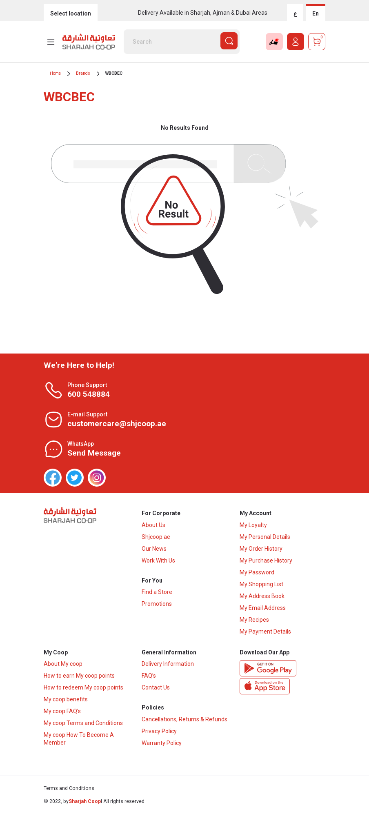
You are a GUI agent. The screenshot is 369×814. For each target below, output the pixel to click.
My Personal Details (265, 537)
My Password (257, 572)
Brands (83, 73)
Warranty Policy (162, 743)
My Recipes (254, 619)
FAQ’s (149, 676)
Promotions (157, 604)
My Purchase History (266, 560)
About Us (153, 525)
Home (55, 73)
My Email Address (263, 608)
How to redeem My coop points (83, 688)
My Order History (261, 548)
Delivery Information (168, 664)
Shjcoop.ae (156, 537)
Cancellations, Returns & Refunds (184, 719)
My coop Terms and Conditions (83, 723)
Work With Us (158, 560)
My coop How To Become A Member (79, 739)
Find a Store (157, 592)
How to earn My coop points (79, 676)
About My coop (63, 664)
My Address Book (262, 596)
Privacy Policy (159, 731)
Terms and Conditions (69, 789)
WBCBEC (113, 73)
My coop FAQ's (62, 711)
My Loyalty (253, 525)
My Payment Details (265, 631)
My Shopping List (261, 584)
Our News (154, 548)
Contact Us (156, 688)
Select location (70, 13)
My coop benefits (66, 699)
